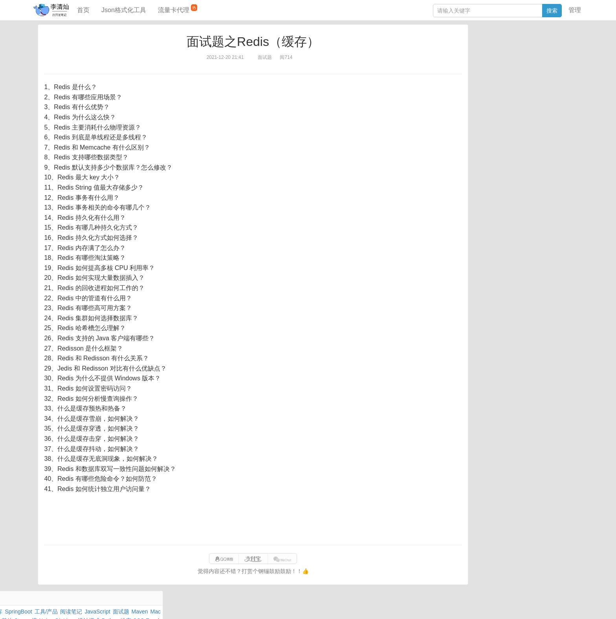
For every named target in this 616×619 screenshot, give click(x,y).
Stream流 (536, 63)
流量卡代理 (177, 8)
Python (526, 72)
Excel (470, 81)
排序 (544, 72)
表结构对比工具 (483, 148)
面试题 (524, 54)
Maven (543, 54)
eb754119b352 (405, 605)
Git (467, 72)
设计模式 (502, 72)
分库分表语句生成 (486, 136)
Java (469, 45)
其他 (515, 63)
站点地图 (436, 605)
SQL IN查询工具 (483, 124)
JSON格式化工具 (485, 113)
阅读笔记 (475, 54)
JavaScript (501, 54)
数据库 (500, 45)
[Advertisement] (253, 519)
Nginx (558, 63)
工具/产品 (553, 45)
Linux (481, 72)
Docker (497, 63)
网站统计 (462, 605)
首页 (83, 10)
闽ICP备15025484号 (276, 605)
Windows (475, 63)
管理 (574, 10)
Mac (560, 54)
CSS (559, 72)
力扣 (483, 45)
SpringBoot (525, 45)
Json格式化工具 (123, 10)
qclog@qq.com (334, 605)
